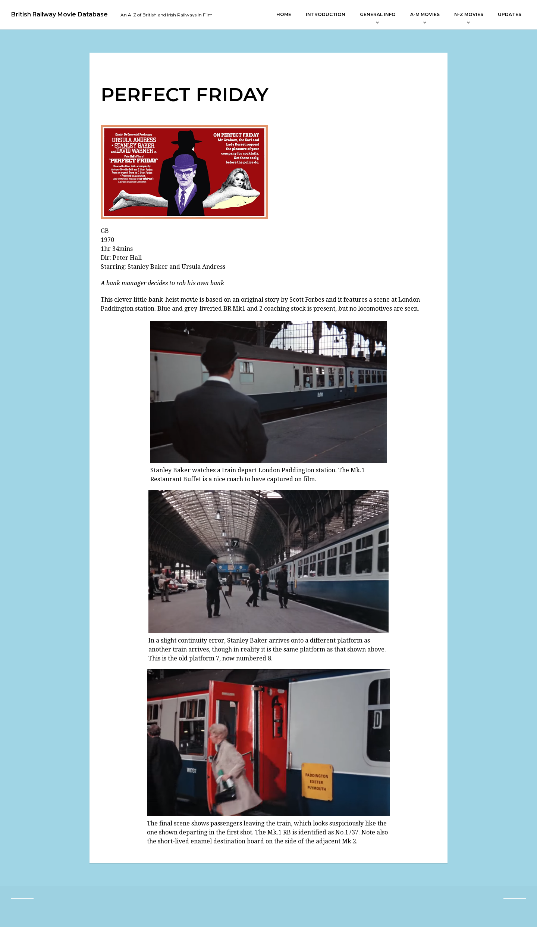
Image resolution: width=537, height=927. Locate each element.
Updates (509, 14)
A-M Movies (425, 14)
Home (283, 14)
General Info (378, 14)
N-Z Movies (468, 14)
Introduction (325, 14)
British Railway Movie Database (59, 15)
